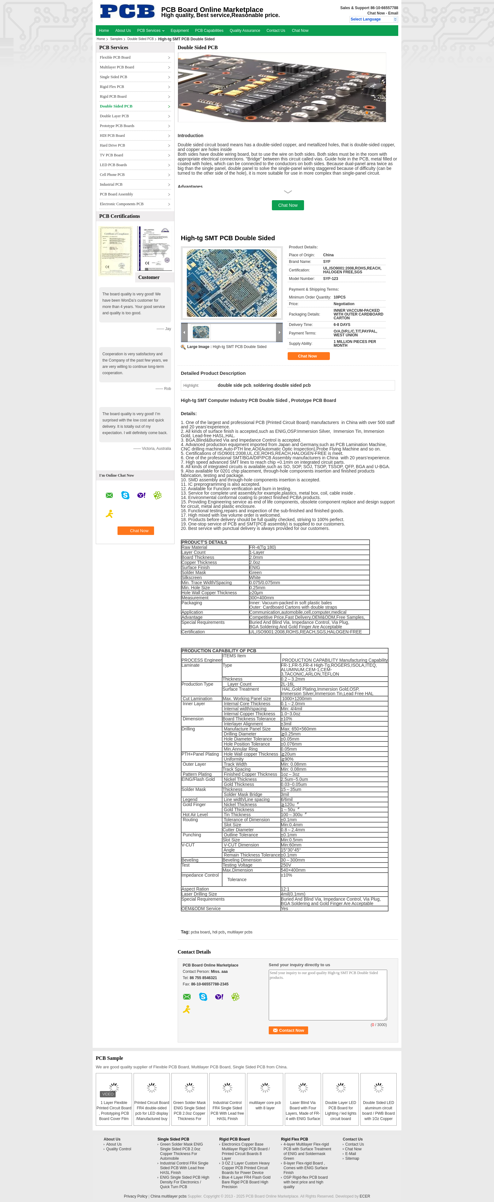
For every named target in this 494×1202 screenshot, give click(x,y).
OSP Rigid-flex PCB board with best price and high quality (306, 1182)
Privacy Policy (135, 1196)
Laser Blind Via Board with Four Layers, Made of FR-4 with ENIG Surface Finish (303, 1113)
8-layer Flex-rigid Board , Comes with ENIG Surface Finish (306, 1168)
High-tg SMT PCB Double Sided (240, 347)
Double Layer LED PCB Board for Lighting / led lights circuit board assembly (340, 1113)
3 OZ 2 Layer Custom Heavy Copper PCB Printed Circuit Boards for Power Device (246, 1168)
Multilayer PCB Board (117, 67)
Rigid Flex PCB (112, 86)
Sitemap (352, 1158)
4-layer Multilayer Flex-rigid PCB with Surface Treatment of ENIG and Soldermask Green (307, 1151)
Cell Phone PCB (112, 174)
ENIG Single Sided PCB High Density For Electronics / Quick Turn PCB (184, 1182)
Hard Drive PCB (112, 145)
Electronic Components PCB (122, 204)
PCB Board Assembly (116, 194)
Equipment (180, 30)
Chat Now (376, 13)
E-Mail (350, 1154)
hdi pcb (218, 932)
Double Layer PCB (114, 116)
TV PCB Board (111, 155)
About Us (123, 30)
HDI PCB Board (112, 135)
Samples (116, 39)
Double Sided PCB (141, 39)
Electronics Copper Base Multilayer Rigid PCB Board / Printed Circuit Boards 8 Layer (246, 1151)
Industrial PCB (111, 184)
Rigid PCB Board (113, 96)
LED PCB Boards (113, 165)
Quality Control (118, 1149)
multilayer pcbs (239, 932)
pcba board (200, 932)
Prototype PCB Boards (117, 126)
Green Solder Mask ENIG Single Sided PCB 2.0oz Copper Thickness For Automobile (189, 1113)
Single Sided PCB (113, 77)
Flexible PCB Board (115, 57)
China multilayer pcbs (169, 1196)
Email (393, 13)
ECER (365, 1196)
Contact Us (276, 30)
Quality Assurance (245, 30)
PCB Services (150, 30)
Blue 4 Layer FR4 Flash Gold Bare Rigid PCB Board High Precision (246, 1182)
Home (104, 30)
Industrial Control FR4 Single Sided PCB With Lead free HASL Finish (184, 1168)
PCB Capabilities (209, 30)
